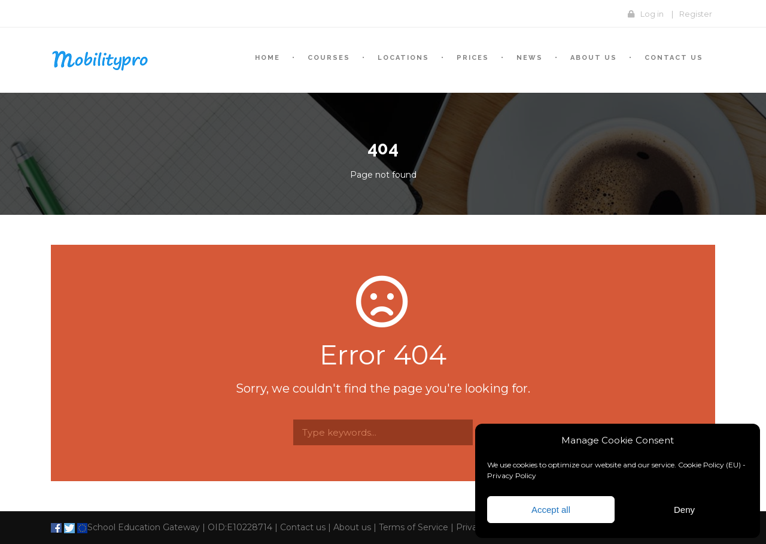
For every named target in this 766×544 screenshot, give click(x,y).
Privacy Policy (511, 475)
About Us (593, 58)
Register (695, 14)
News (529, 58)
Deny (684, 510)
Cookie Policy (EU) (709, 464)
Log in (652, 14)
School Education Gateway (137, 527)
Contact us (674, 58)
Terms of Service (413, 527)
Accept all (550, 510)
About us (352, 527)
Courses (329, 58)
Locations (403, 58)
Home (267, 58)
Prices (473, 58)
